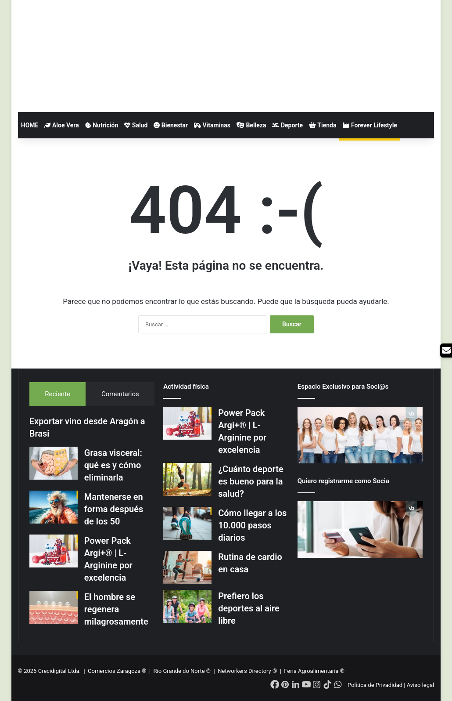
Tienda (322, 125)
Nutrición (101, 125)
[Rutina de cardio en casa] (187, 567)
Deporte (287, 125)
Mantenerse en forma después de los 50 (113, 509)
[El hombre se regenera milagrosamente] (53, 607)
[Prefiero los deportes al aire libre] (187, 606)
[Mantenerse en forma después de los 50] (53, 507)
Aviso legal (420, 685)
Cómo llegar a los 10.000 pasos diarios (252, 525)
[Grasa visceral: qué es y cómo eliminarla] (53, 463)
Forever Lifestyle (369, 125)
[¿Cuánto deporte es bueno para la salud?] (187, 479)
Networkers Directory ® (247, 671)
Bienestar (171, 125)
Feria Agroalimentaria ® (314, 671)
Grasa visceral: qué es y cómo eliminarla (113, 465)
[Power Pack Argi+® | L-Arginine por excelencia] (53, 551)
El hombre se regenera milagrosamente (116, 609)
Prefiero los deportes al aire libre (249, 608)
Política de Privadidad (375, 685)
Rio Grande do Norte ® (183, 671)
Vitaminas (212, 125)
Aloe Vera (61, 125)
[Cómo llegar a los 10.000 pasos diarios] (187, 523)
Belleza (251, 125)
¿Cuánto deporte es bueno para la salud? (250, 481)
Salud (135, 125)
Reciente (57, 394)
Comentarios (120, 394)
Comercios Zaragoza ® (118, 671)
